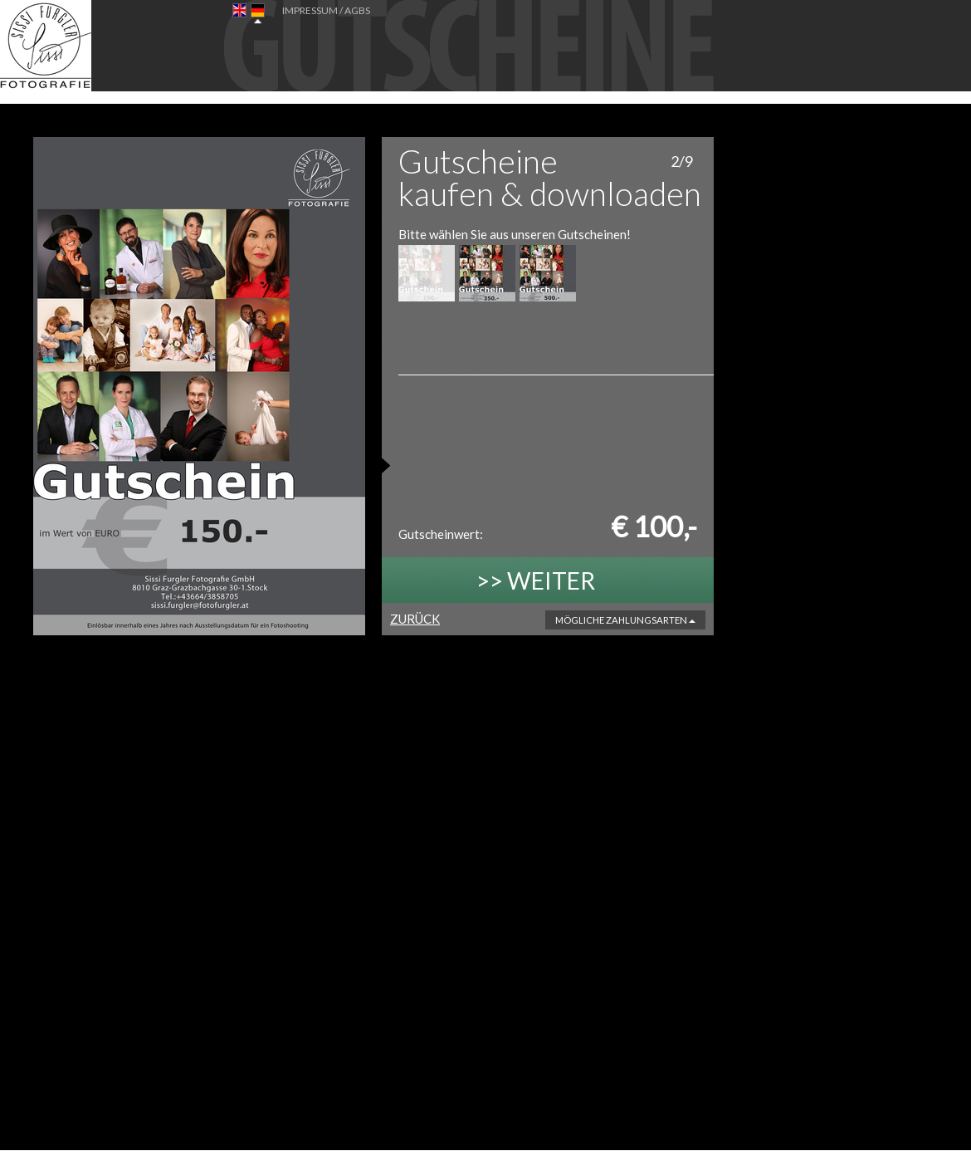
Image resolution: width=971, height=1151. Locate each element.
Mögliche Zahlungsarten (625, 620)
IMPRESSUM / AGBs (326, 10)
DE (258, 13)
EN (239, 13)
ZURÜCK (415, 619)
